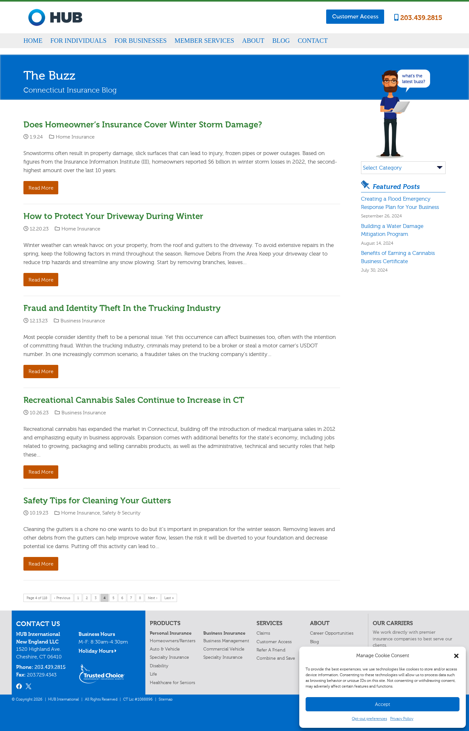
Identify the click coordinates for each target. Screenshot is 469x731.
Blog (281, 40)
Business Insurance (82, 321)
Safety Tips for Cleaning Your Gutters (97, 501)
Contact (313, 40)
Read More (41, 188)
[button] (456, 656)
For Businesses (140, 40)
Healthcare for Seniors (172, 682)
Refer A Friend (271, 650)
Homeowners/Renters (172, 641)
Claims (263, 633)
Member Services (204, 40)
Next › (152, 598)
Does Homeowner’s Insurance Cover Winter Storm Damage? (142, 125)
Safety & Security (121, 513)
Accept (382, 704)
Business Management (226, 641)
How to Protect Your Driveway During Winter (113, 216)
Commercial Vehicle (223, 649)
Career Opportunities (331, 633)
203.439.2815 (418, 18)
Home (32, 40)
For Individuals (78, 40)
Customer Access (355, 16)
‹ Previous (62, 598)
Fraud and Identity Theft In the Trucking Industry (121, 308)
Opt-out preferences (369, 718)
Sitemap (166, 699)
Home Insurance (75, 137)
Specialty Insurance (169, 657)
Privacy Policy (401, 718)
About (253, 40)
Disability (159, 666)
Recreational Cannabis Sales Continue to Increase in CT (133, 400)
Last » (169, 598)
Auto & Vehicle (165, 649)
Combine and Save (276, 658)
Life (153, 674)
